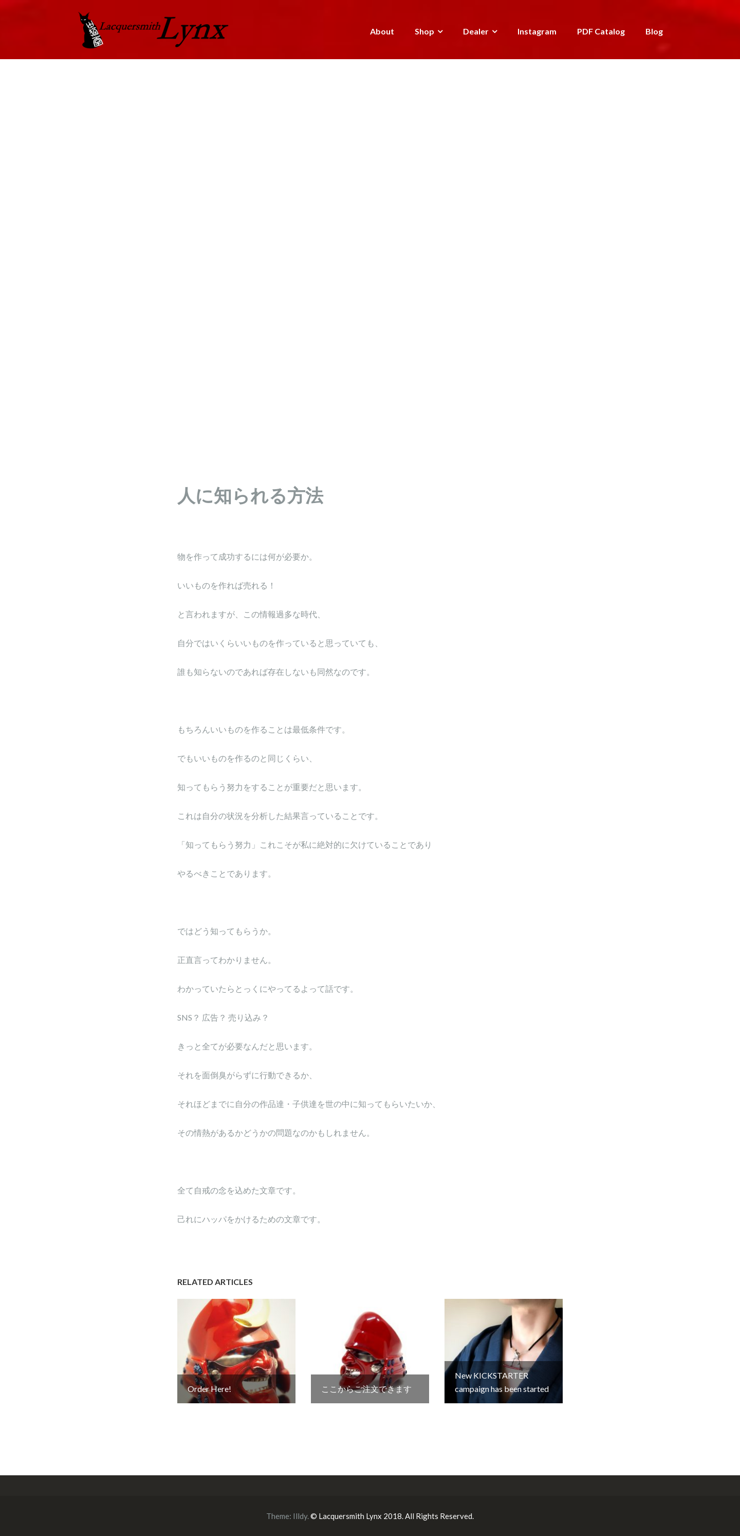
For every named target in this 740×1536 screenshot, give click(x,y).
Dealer (476, 31)
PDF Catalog (601, 31)
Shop (424, 31)
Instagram (537, 31)
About (382, 31)
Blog (654, 31)
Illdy (300, 1516)
